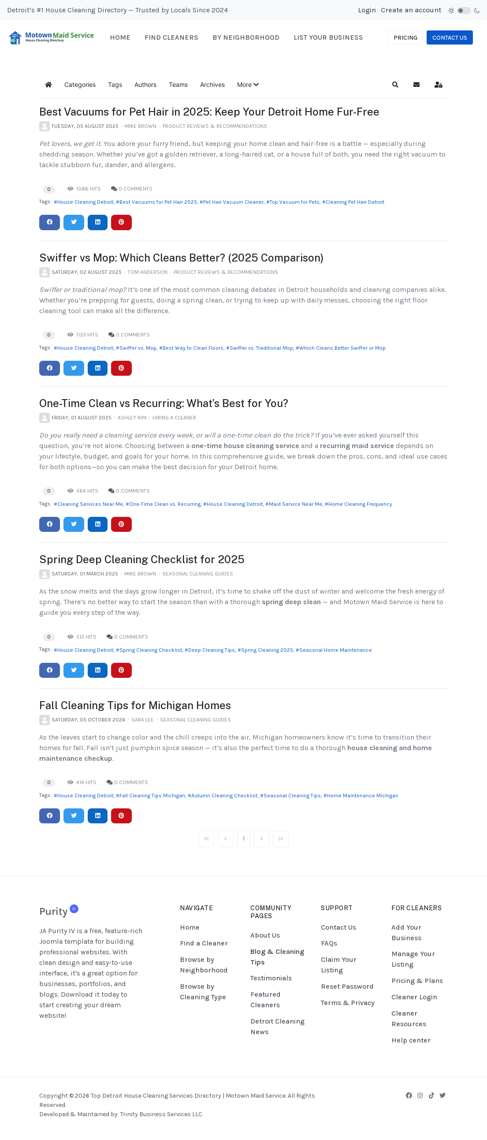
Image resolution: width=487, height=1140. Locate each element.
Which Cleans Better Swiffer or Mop (342, 348)
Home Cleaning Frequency (360, 504)
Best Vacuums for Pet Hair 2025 (158, 202)
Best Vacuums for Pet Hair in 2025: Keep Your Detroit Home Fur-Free (209, 111)
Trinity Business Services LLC (161, 1114)
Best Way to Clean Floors (193, 348)
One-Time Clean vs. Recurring (165, 504)
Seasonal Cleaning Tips (292, 795)
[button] (247, 84)
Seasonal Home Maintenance (335, 650)
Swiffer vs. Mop (137, 348)
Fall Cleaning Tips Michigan (152, 795)
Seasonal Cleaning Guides (197, 574)
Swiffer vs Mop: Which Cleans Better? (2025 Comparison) (181, 257)
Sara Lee (142, 720)
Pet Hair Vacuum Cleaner (233, 202)
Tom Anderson (147, 272)
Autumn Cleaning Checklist (224, 795)
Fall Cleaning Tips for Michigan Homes (135, 705)
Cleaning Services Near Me (90, 504)
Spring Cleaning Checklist (150, 650)
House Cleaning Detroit (85, 202)
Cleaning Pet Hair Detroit (355, 202)
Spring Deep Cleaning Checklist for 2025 (142, 559)
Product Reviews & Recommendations (215, 126)
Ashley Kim (132, 418)
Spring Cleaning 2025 (267, 650)
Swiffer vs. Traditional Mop (261, 348)
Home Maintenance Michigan (362, 795)
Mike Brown (140, 126)
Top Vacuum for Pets (295, 202)
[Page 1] (243, 838)
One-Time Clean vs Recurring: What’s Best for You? (163, 403)
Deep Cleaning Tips (211, 650)
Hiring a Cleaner (174, 418)
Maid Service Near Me (295, 504)
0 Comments (135, 189)
